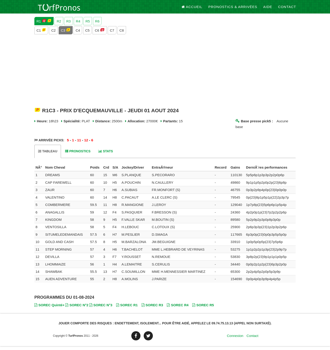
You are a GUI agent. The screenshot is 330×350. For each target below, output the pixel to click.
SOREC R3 (152, 309)
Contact (287, 9)
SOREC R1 (127, 309)
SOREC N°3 (100, 309)
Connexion (235, 340)
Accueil (192, 9)
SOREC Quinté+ (49, 309)
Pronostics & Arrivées (232, 9)
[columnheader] (39, 171)
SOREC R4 (177, 309)
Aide (267, 9)
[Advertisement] (165, 75)
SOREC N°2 (76, 309)
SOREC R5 (203, 309)
